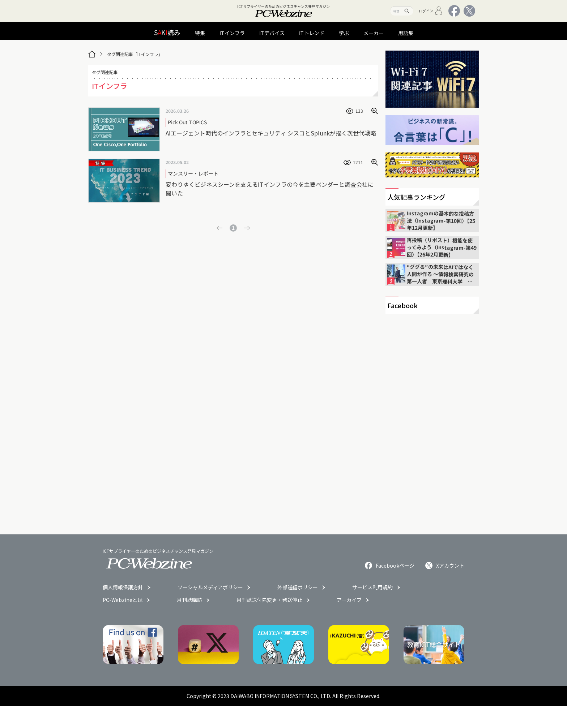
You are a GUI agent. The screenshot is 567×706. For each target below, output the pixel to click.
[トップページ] (92, 54)
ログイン (431, 11)
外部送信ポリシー (297, 587)
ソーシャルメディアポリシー (210, 587)
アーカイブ (349, 599)
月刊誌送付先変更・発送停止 (269, 599)
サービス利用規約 (372, 587)
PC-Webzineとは (122, 599)
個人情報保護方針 (123, 587)
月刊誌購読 (189, 599)
